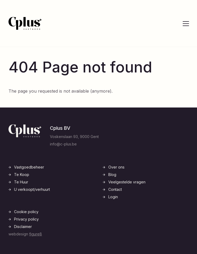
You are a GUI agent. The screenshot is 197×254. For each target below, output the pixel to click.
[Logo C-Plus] (25, 23)
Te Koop (21, 174)
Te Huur (21, 182)
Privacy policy (26, 219)
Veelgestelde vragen (126, 182)
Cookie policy (26, 211)
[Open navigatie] (186, 23)
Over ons (116, 167)
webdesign (25, 234)
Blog (112, 174)
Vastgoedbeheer (29, 167)
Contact (115, 189)
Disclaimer (23, 226)
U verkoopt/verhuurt (32, 189)
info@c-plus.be (63, 144)
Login (113, 197)
